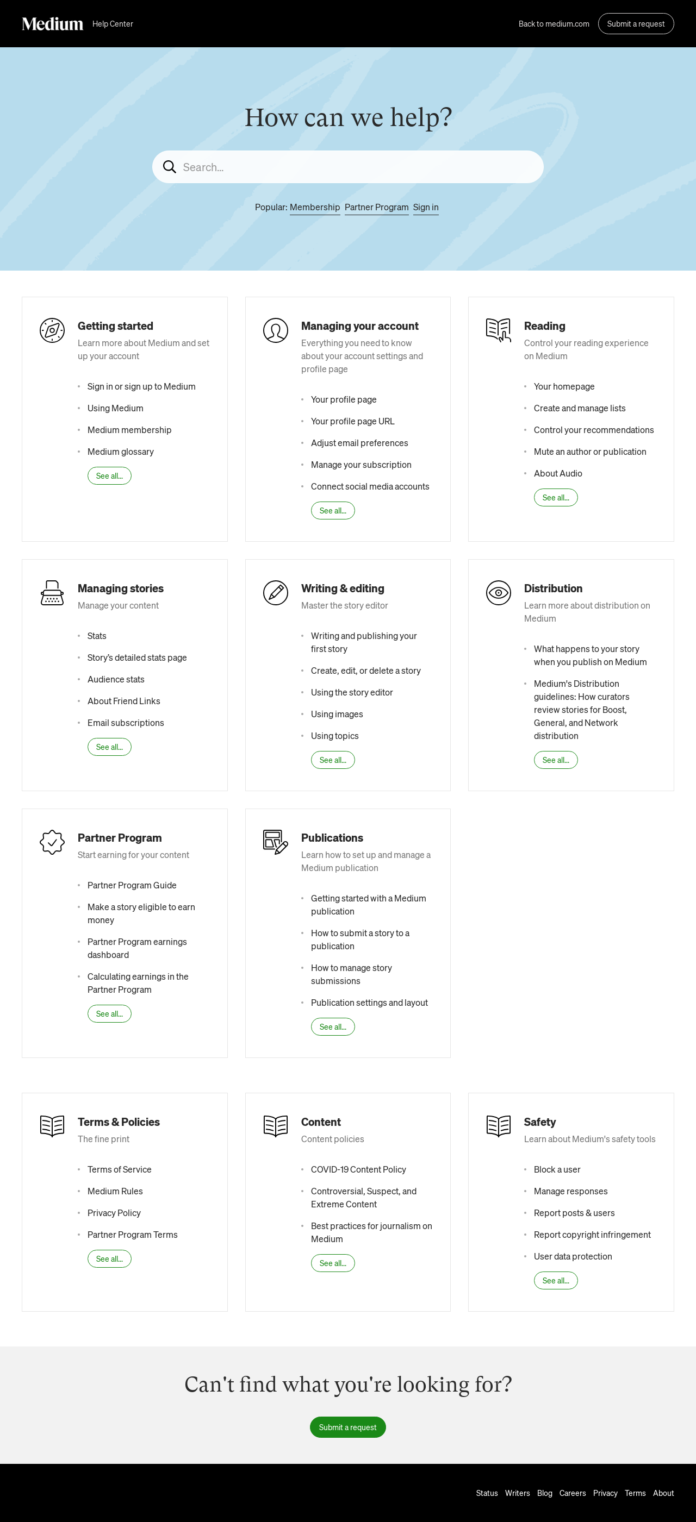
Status (487, 1493)
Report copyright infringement (592, 1234)
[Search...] (348, 167)
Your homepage (564, 386)
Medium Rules (115, 1191)
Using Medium (116, 408)
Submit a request (636, 23)
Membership (315, 206)
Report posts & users (574, 1212)
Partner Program (377, 206)
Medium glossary (121, 451)
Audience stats (116, 679)
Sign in (426, 206)
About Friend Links (124, 700)
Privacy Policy (114, 1212)
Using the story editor (352, 692)
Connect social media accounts (370, 486)
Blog (544, 1493)
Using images (337, 713)
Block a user (557, 1169)
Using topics (335, 735)
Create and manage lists (580, 408)
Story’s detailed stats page (137, 657)
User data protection (573, 1256)
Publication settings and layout (369, 1002)
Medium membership (130, 429)
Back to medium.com (554, 23)
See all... (109, 475)
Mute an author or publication (590, 451)
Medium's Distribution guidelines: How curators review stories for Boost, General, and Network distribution (582, 709)
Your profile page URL (353, 421)
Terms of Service (120, 1169)
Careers (573, 1493)
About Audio (558, 473)
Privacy (605, 1493)
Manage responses (571, 1191)
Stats (97, 635)
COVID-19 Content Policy (358, 1169)
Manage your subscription (361, 464)
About (663, 1493)
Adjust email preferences (359, 442)
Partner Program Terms (133, 1234)
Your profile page (344, 399)
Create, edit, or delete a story (366, 670)
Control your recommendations (594, 429)
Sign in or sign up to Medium (142, 386)
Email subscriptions (126, 722)
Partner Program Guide (132, 885)
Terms (635, 1493)
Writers (517, 1493)
